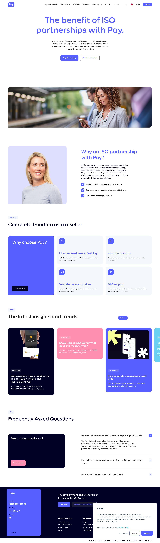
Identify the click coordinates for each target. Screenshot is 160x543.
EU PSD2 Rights (132, 540)
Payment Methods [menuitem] (88, 527)
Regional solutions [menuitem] (63, 522)
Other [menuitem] (60, 530)
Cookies (122, 540)
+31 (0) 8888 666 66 (17, 504)
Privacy (115, 540)
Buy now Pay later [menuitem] (63, 527)
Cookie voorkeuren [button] (124, 533)
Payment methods (50, 4)
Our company (97, 4)
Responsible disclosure (146, 540)
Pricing (107, 4)
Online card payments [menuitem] (65, 524)
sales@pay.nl (14, 511)
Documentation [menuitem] (87, 530)
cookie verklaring (123, 527)
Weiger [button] (134, 533)
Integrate (76, 4)
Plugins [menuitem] (85, 522)
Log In (138, 4)
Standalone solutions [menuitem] (89, 524)
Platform (86, 4)
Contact (116, 4)
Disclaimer (107, 540)
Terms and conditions (95, 540)
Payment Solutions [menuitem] (65, 518)
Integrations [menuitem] (87, 518)
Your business (65, 4)
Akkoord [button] (147, 533)
